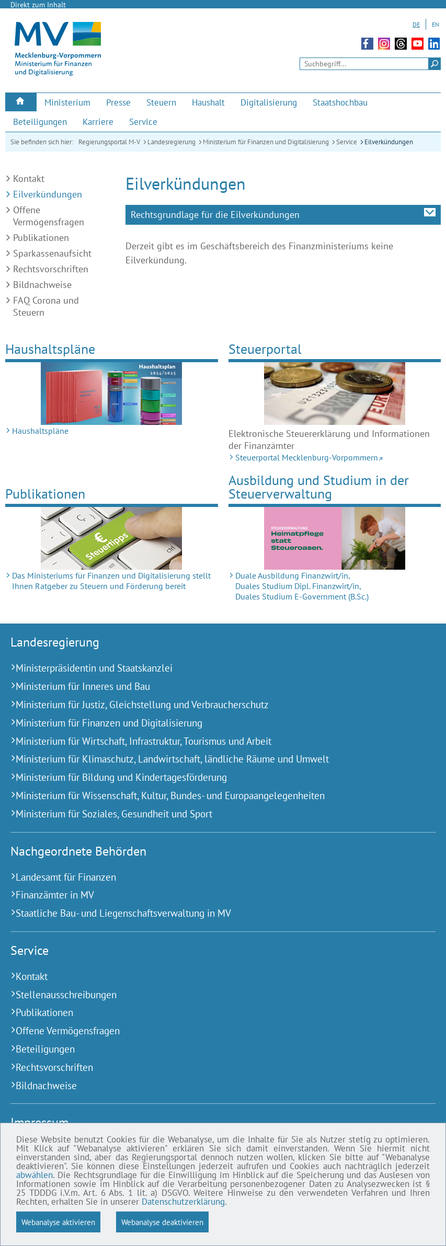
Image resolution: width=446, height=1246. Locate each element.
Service (346, 141)
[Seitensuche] (370, 63)
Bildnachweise (42, 285)
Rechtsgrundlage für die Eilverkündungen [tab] (215, 215)
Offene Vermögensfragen (48, 216)
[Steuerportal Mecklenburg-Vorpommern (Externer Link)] (334, 393)
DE (416, 24)
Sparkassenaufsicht (52, 253)
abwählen (34, 1175)
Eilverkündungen (388, 141)
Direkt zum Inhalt (38, 4)
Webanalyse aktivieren (58, 1222)
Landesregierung (171, 141)
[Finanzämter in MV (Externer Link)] (209, 895)
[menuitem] (21, 102)
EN (435, 24)
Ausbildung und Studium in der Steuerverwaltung (318, 486)
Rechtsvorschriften (50, 269)
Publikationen (41, 238)
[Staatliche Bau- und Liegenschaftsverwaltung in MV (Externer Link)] (209, 913)
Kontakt (28, 178)
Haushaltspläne (50, 348)
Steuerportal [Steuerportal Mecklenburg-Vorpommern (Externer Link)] (265, 348)
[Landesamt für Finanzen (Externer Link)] (209, 877)
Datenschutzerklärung (183, 1201)
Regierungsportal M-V (109, 141)
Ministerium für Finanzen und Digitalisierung (266, 141)
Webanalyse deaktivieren (162, 1222)
